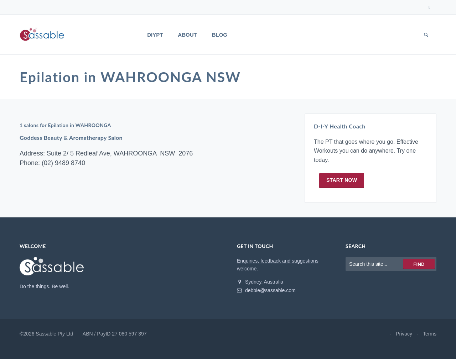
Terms (429, 344)
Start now (341, 191)
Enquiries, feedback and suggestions (277, 271)
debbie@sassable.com (266, 301)
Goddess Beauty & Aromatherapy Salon (72, 146)
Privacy (404, 344)
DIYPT (155, 35)
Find (418, 275)
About (187, 35)
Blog (219, 35)
